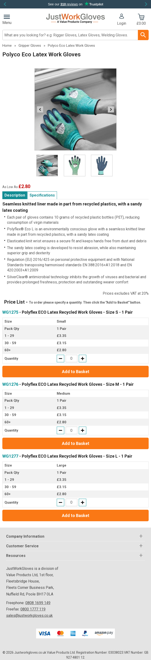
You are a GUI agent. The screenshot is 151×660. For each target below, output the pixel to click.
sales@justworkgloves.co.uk (29, 615)
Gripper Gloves (30, 45)
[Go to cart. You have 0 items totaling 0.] (141, 20)
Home (7, 45)
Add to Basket (75, 371)
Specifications (42, 195)
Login (121, 23)
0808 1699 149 (37, 603)
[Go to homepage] (75, 18)
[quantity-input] (71, 358)
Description (14, 195)
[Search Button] (143, 35)
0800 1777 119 (32, 609)
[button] (121, 20)
